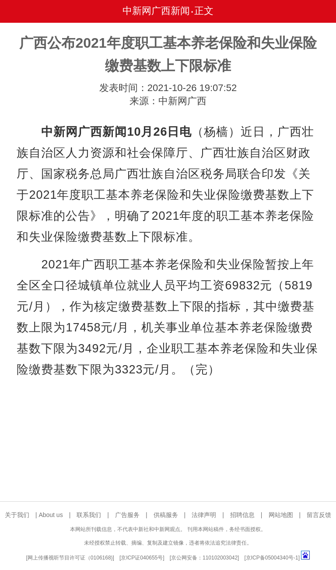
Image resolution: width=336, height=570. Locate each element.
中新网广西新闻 (156, 10)
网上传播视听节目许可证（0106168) (70, 558)
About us (50, 514)
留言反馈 (319, 514)
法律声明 (204, 514)
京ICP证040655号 (142, 558)
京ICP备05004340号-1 (272, 558)
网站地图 (281, 514)
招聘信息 (242, 514)
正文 (204, 10)
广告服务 (127, 514)
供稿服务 (166, 514)
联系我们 (89, 514)
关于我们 (17, 514)
